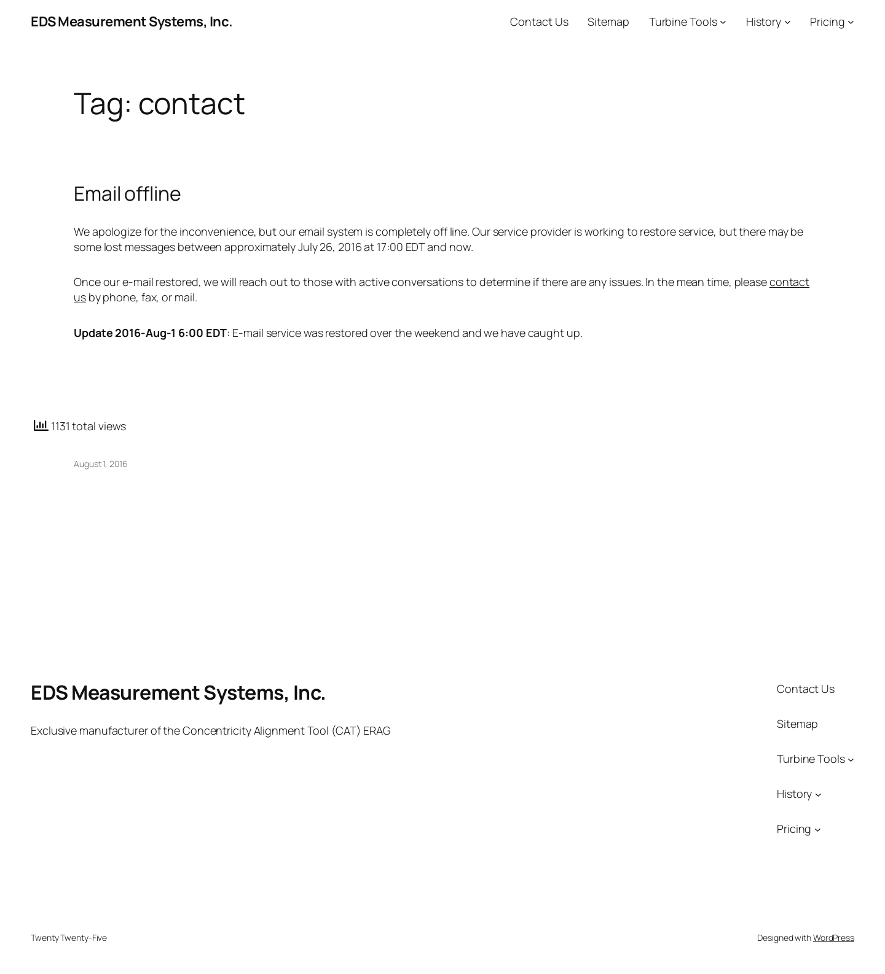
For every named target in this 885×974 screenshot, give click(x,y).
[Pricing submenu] (851, 21)
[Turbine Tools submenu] (723, 21)
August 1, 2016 (101, 464)
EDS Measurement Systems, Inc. (132, 21)
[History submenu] (787, 21)
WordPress (833, 937)
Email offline (127, 193)
